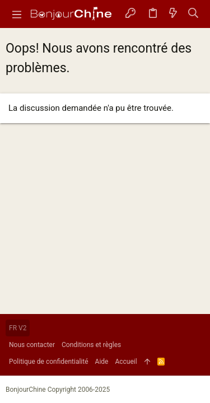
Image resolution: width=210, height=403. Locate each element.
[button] (17, 14)
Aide (102, 361)
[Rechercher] (193, 14)
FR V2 (17, 328)
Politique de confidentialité (48, 361)
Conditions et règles (91, 345)
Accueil (126, 361)
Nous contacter (32, 345)
